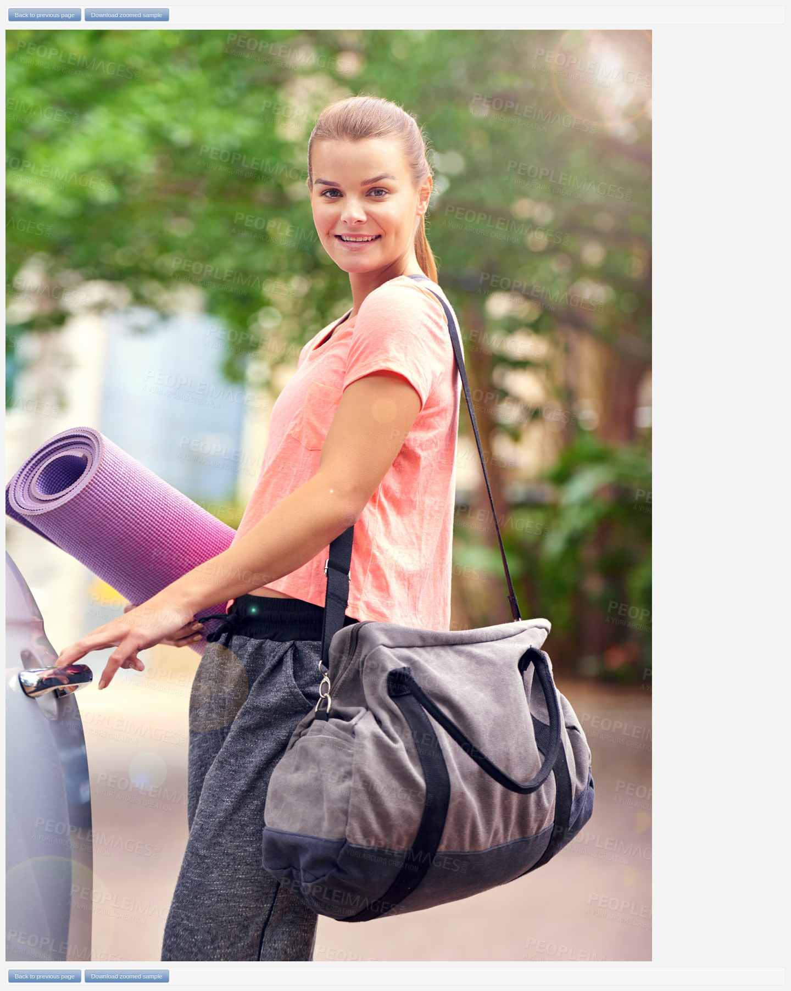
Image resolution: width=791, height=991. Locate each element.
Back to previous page (45, 15)
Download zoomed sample (127, 15)
